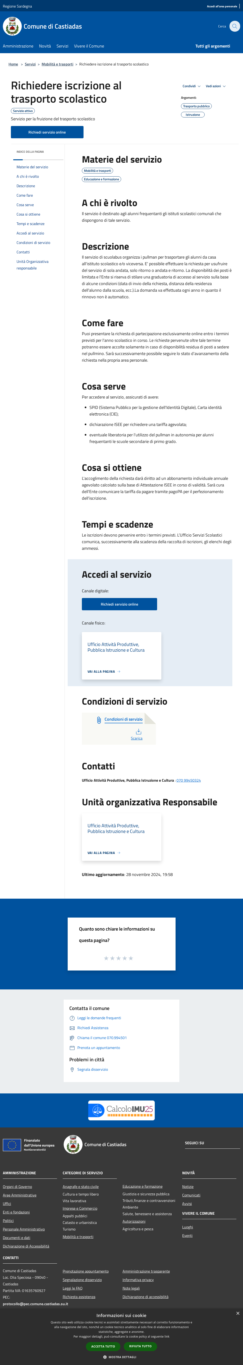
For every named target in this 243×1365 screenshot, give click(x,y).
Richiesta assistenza (79, 1297)
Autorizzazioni (134, 1221)
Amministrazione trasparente (146, 1271)
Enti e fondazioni (16, 1212)
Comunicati (191, 1195)
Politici (8, 1220)
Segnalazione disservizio (82, 1280)
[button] (122, 1357)
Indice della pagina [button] (30, 151)
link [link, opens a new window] (166, 1337)
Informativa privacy (138, 1280)
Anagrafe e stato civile (81, 1186)
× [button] (237, 1313)
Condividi (192, 86)
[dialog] (121, 1337)
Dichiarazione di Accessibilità (26, 1246)
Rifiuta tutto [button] (140, 1346)
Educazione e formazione (143, 1186)
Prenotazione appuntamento (86, 1271)
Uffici (7, 1203)
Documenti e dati (16, 1237)
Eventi (187, 1235)
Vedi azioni (216, 86)
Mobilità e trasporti (57, 64)
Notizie (188, 1186)
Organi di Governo (17, 1186)
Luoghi (187, 1227)
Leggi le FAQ (73, 1288)
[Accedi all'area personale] (222, 6)
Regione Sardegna (17, 6)
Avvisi (187, 1203)
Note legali (131, 1288)
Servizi (30, 64)
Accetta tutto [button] (103, 1346)
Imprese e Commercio (80, 1208)
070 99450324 (189, 780)
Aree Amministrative (19, 1195)
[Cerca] (234, 26)
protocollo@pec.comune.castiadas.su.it (35, 1304)
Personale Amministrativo (24, 1229)
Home (13, 64)
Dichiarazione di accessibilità (145, 1297)
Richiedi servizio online (47, 132)
